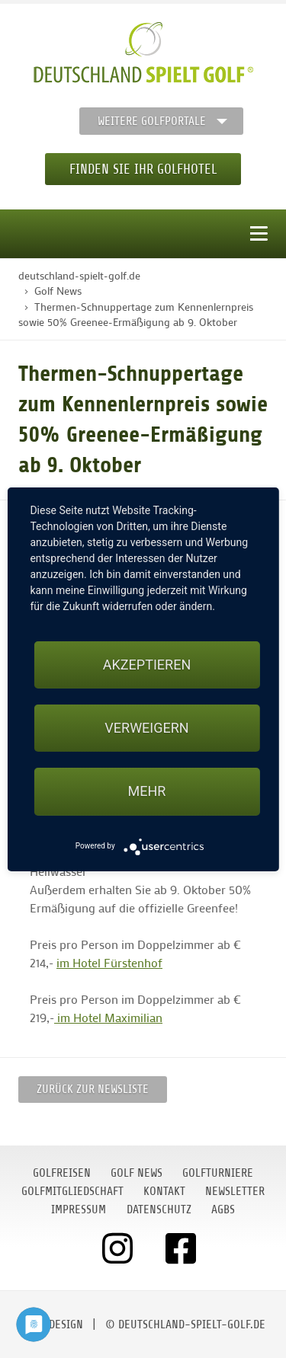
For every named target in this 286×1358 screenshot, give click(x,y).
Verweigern (146, 728)
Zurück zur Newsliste (93, 1089)
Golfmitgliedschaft (72, 1191)
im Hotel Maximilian (108, 1017)
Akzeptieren (147, 665)
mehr (147, 791)
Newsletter (235, 1191)
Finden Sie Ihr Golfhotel (143, 169)
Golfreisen (62, 1173)
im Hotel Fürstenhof (109, 962)
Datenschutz (159, 1209)
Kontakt (164, 1191)
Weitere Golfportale (152, 121)
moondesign (52, 1324)
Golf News (136, 1173)
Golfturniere (217, 1173)
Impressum (78, 1209)
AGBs (223, 1209)
